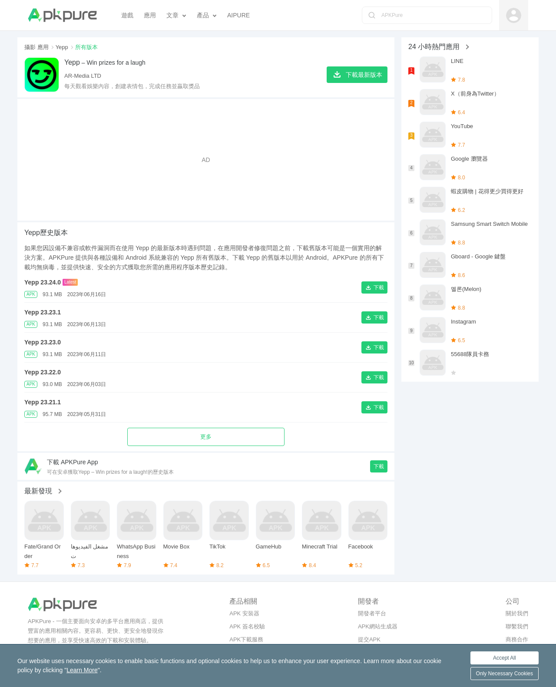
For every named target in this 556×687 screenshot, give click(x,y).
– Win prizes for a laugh (105, 62)
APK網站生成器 (377, 626)
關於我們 (517, 613)
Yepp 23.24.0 (42, 282)
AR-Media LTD (82, 76)
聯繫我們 (517, 626)
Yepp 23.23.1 (42, 312)
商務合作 (517, 639)
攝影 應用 (36, 47)
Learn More (82, 670)
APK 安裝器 (244, 613)
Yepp (62, 47)
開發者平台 (372, 613)
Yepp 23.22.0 (42, 372)
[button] (374, 287)
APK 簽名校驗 (247, 626)
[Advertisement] (205, 160)
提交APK (369, 639)
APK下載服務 (246, 639)
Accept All (504, 658)
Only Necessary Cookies (504, 673)
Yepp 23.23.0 (42, 342)
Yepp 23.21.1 (42, 402)
